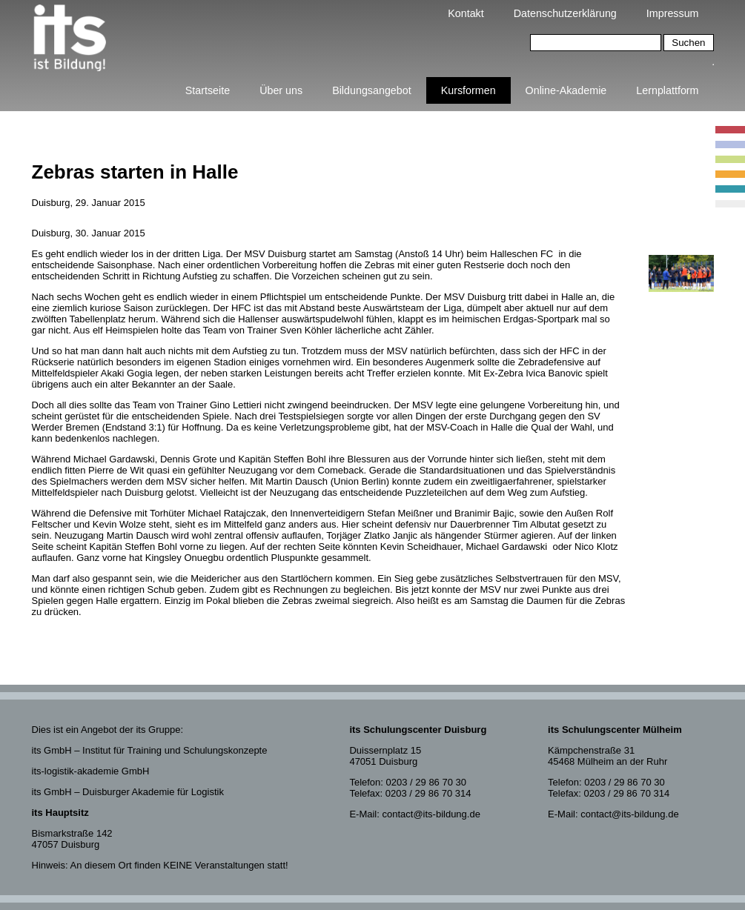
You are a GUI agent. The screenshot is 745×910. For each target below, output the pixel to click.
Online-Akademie (566, 90)
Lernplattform (667, 90)
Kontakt (465, 13)
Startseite (207, 90)
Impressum (672, 13)
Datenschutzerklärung (565, 13)
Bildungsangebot (371, 90)
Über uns (280, 90)
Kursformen (468, 90)
